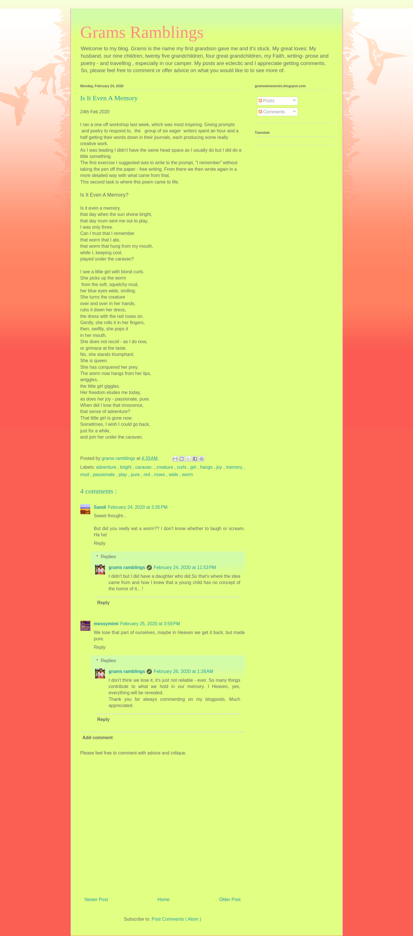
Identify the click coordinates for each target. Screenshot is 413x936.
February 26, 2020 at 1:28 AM (183, 671)
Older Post (230, 899)
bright (126, 467)
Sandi (100, 507)
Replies (108, 556)
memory (235, 467)
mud (85, 474)
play (123, 474)
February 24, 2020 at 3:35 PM (137, 507)
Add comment (98, 737)
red (148, 474)
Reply (100, 543)
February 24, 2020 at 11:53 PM (185, 567)
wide (174, 474)
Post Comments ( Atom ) (176, 919)
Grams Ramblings (142, 32)
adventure (107, 467)
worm (187, 474)
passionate (104, 474)
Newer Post (96, 899)
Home (164, 899)
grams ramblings (127, 567)
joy (219, 467)
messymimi (106, 623)
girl (194, 467)
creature (165, 467)
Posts (266, 100)
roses (160, 474)
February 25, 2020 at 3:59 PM (150, 623)
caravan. (144, 467)
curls (182, 467)
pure (136, 474)
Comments (272, 111)
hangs (207, 467)
